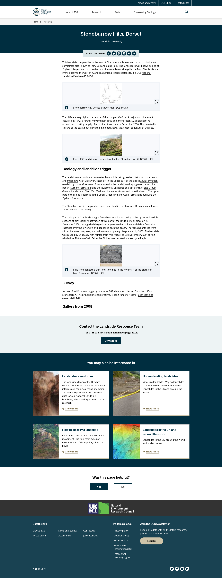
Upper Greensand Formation (90, 184)
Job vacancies (90, 535)
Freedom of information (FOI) (123, 547)
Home (35, 21)
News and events (147, 3)
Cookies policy (121, 535)
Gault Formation (149, 180)
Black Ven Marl (93, 191)
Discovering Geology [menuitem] (145, 12)
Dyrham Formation (80, 187)
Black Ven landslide (147, 69)
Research (47, 21)
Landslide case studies (77, 376)
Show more (71, 408)
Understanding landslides (160, 376)
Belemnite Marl (71, 191)
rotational (138, 177)
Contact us (111, 340)
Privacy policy (121, 530)
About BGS (39, 530)
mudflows (72, 180)
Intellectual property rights (122, 555)
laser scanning (145, 294)
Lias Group (150, 187)
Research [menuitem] (96, 12)
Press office (39, 535)
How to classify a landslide (80, 430)
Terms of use (121, 540)
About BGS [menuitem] (72, 12)
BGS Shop (166, 3)
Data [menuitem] (117, 12)
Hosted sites (182, 3)
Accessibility (64, 535)
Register (152, 541)
